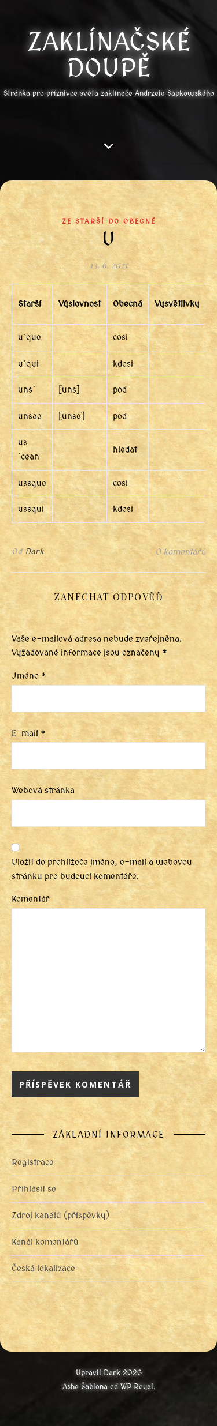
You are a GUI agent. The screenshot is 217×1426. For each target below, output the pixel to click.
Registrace (33, 1162)
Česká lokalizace (43, 1268)
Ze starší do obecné (109, 221)
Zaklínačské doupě (108, 55)
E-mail (29, 733)
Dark (34, 551)
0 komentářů (180, 552)
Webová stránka (43, 790)
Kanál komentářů (45, 1242)
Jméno (29, 676)
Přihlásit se (34, 1189)
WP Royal (136, 1386)
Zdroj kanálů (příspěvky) (60, 1215)
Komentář (31, 899)
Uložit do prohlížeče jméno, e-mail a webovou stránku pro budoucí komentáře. (102, 869)
